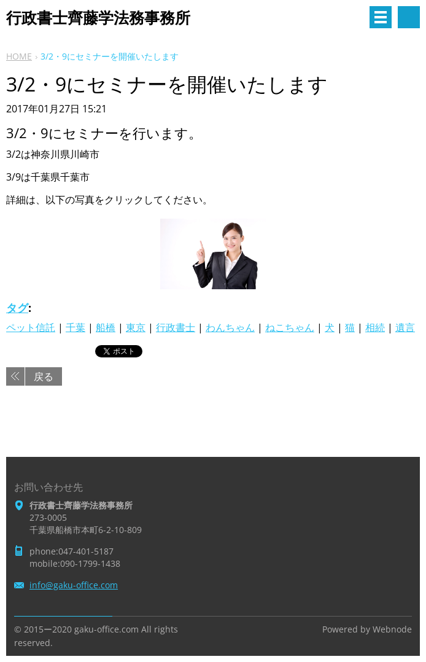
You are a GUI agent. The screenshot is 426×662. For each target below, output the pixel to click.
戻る (43, 376)
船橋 (105, 327)
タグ (17, 307)
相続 (375, 327)
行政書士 (175, 327)
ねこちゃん (289, 327)
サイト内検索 (409, 17)
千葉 (75, 327)
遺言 (405, 327)
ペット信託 (30, 327)
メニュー (380, 17)
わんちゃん (230, 327)
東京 (135, 327)
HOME (19, 56)
